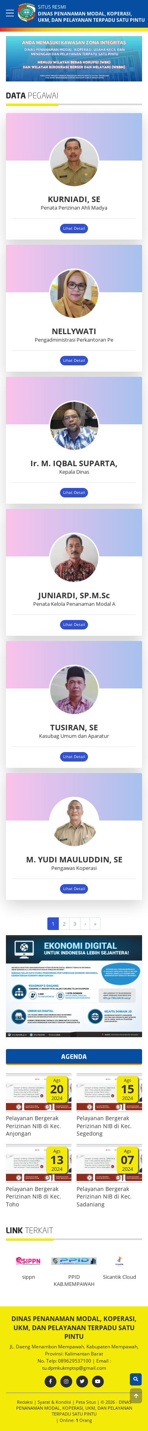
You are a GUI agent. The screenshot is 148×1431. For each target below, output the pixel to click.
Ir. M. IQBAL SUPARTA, (74, 463)
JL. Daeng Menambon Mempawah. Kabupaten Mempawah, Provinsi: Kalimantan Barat (74, 1350)
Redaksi (25, 1402)
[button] (136, 1395)
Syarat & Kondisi (54, 1402)
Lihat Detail (74, 228)
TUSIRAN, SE (74, 727)
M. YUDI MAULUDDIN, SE (74, 859)
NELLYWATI (74, 331)
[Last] (95, 923)
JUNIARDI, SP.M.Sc (74, 595)
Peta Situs (86, 1402)
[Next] (85, 923)
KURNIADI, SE (74, 199)
